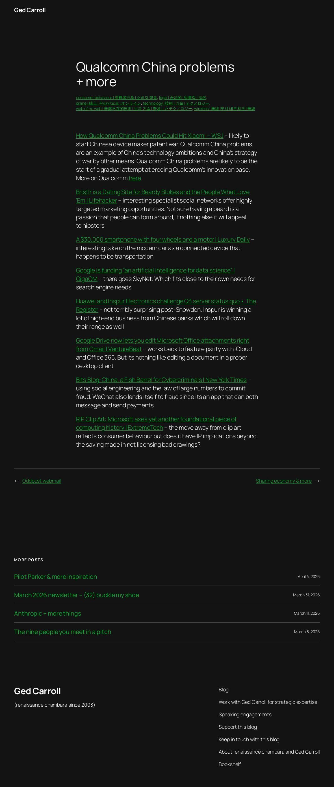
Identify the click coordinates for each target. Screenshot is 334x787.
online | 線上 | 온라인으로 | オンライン (108, 103)
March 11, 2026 (307, 613)
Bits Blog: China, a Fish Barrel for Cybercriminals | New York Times (161, 379)
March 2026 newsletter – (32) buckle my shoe (76, 595)
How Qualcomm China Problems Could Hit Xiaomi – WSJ (150, 135)
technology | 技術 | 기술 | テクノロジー (176, 103)
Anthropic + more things (47, 613)
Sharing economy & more (284, 480)
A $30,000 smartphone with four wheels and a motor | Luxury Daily (163, 239)
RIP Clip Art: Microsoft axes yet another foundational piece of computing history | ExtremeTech (156, 423)
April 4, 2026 (309, 576)
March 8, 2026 (307, 631)
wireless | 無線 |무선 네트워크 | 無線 (224, 108)
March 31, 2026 (306, 594)
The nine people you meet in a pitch (62, 631)
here (135, 178)
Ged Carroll (30, 10)
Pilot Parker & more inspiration (55, 576)
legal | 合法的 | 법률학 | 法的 (182, 97)
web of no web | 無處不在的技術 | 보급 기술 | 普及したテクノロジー (134, 108)
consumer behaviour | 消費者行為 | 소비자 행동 (116, 97)
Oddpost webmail (41, 480)
